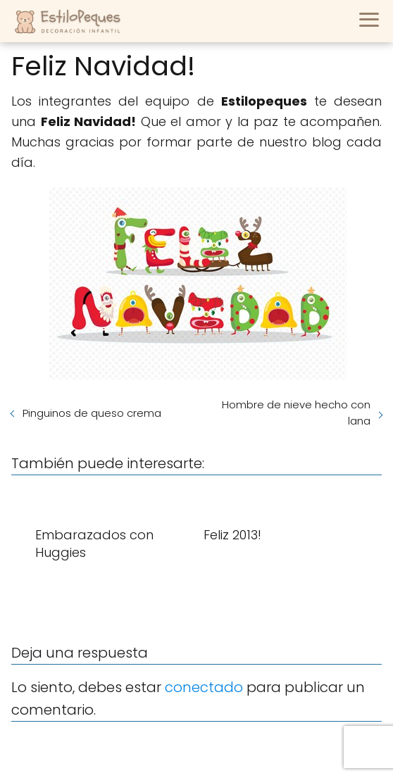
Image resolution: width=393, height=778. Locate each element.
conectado (204, 687)
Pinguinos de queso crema (92, 413)
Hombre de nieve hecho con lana (296, 412)
